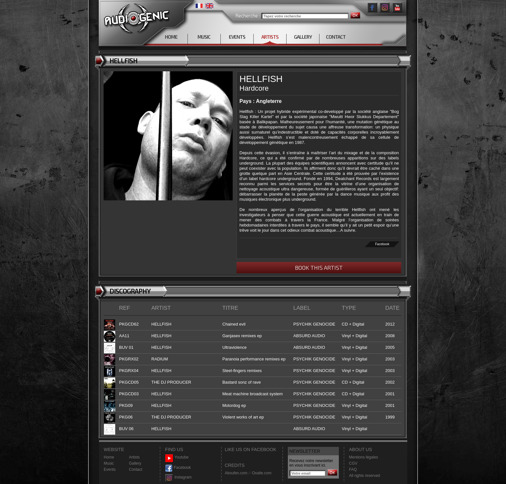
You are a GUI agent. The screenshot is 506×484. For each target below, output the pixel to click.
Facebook (382, 244)
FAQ (353, 469)
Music (109, 463)
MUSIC (203, 37)
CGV (353, 463)
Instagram (178, 477)
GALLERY (303, 37)
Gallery (135, 463)
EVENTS (237, 37)
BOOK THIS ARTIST (319, 267)
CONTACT (336, 37)
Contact (135, 469)
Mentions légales (363, 457)
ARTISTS (269, 37)
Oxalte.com (261, 473)
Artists (134, 457)
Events (110, 469)
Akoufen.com (236, 473)
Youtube (177, 457)
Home (109, 457)
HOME (171, 37)
